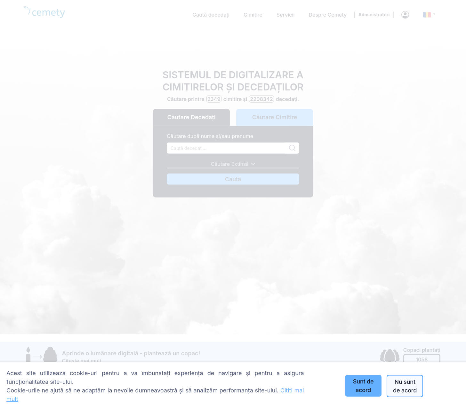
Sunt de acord (363, 385)
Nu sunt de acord (405, 386)
